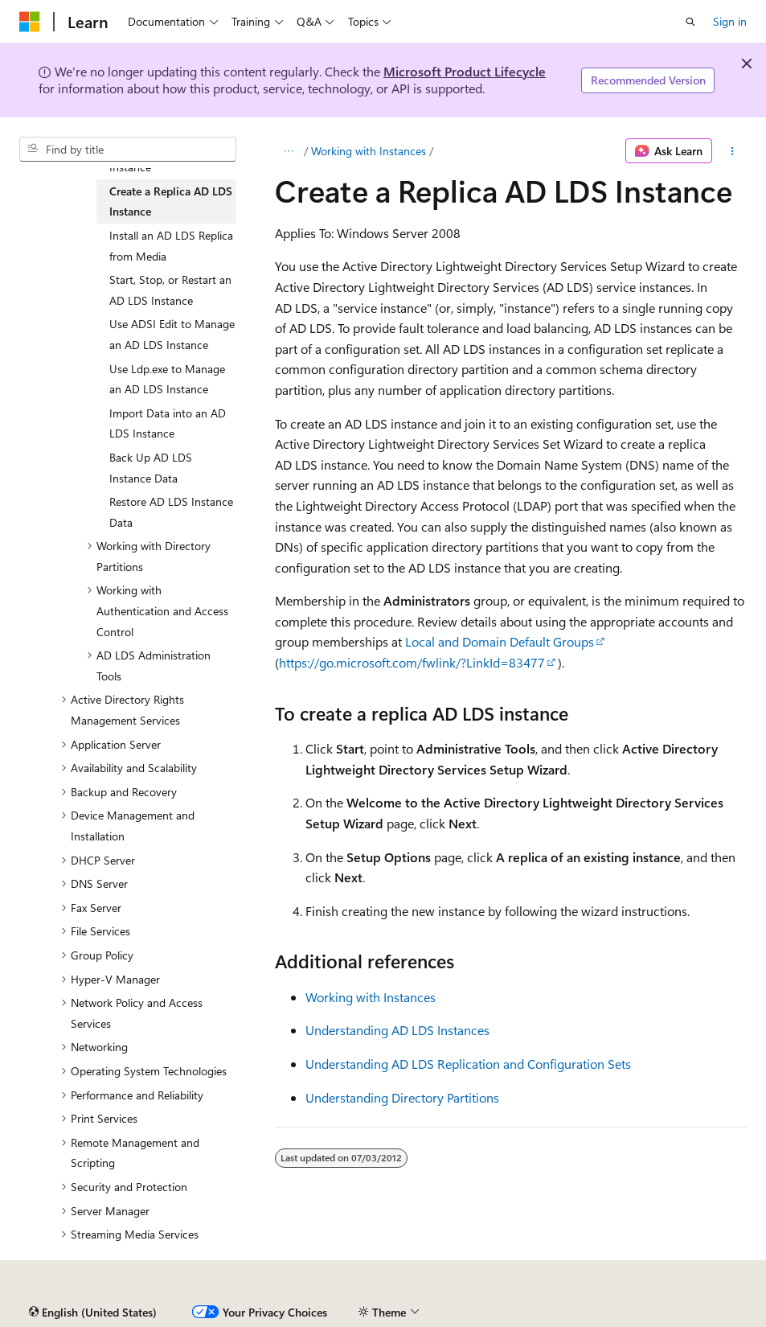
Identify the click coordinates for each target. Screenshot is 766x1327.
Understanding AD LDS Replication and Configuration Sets (468, 1063)
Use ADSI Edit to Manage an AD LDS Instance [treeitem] (172, 334)
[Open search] (690, 21)
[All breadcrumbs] (289, 151)
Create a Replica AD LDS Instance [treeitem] (170, 201)
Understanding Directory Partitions (402, 1097)
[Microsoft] (29, 21)
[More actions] (733, 151)
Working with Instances (368, 150)
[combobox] (127, 149)
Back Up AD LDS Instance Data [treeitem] (150, 468)
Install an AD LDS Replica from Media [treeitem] (171, 246)
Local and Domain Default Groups (499, 641)
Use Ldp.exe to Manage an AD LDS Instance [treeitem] (167, 379)
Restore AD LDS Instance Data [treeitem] (171, 512)
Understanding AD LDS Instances (397, 1029)
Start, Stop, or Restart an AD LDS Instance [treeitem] (170, 290)
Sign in (730, 21)
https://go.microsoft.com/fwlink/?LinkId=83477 (412, 662)
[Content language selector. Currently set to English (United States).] (92, 1312)
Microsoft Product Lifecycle (464, 71)
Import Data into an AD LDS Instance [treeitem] (167, 423)
